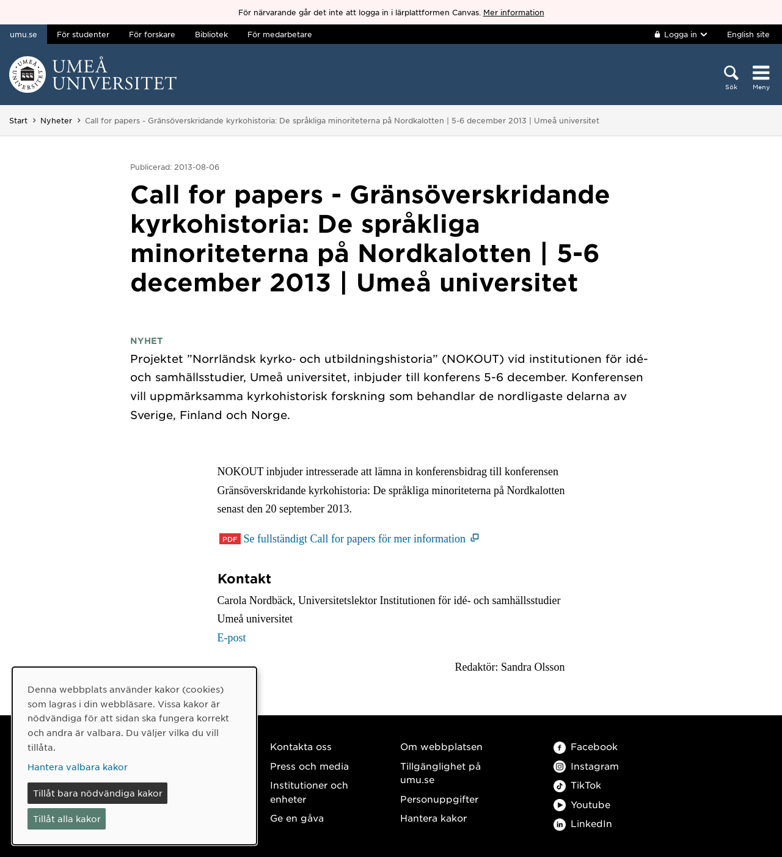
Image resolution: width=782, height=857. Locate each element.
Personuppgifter (439, 798)
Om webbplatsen (441, 746)
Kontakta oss (301, 746)
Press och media (309, 765)
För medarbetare (279, 34)
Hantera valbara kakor (77, 766)
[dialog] (134, 756)
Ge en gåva (297, 817)
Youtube (582, 804)
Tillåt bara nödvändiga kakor (98, 792)
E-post (231, 638)
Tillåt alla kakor (67, 818)
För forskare (152, 34)
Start (18, 120)
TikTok (577, 784)
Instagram (586, 765)
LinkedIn (583, 823)
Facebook (586, 746)
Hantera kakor (433, 817)
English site (748, 34)
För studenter (83, 34)
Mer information (513, 12)
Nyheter (56, 120)
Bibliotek (211, 34)
